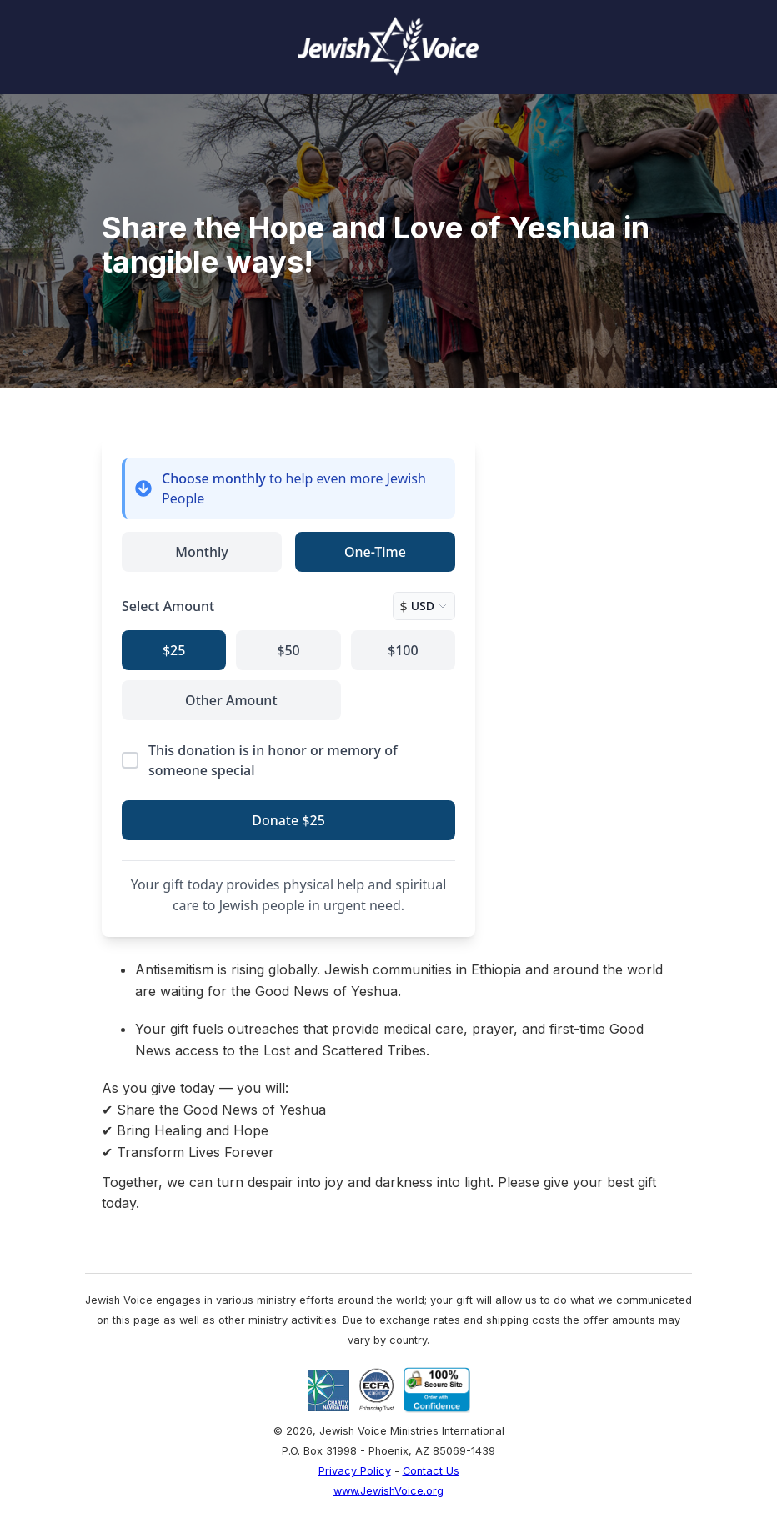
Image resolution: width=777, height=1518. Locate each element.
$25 (174, 650)
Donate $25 (288, 820)
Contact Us (431, 1471)
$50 (288, 650)
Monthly (201, 552)
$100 (403, 650)
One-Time (375, 552)
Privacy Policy (354, 1471)
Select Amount (168, 606)
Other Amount (231, 700)
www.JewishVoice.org (388, 1491)
